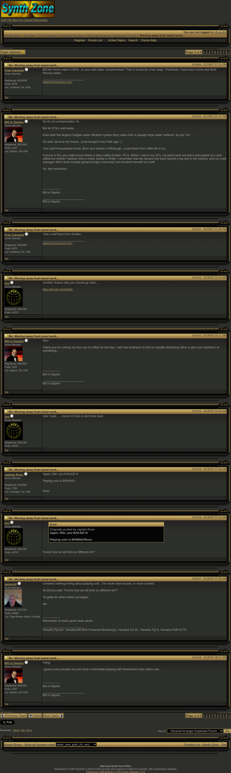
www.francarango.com (57, 82)
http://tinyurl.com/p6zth (58, 289)
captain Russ (14, 474)
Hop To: (162, 731)
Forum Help (149, 40)
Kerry (29, 730)
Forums (29, 35)
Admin (16, 730)
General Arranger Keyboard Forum (111, 35)
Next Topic (53, 715)
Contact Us (192, 744)
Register (79, 40)
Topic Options (13, 52)
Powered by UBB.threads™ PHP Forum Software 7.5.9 (115, 771)
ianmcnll (11, 584)
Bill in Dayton (14, 122)
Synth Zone (12, 35)
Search (133, 40)
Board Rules (13, 744)
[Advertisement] (148, 11)
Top (6, 97)
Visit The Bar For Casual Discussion (24, 20)
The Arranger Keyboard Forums (61, 35)
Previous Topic (13, 715)
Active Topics (116, 40)
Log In (221, 32)
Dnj (7, 283)
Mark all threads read (40, 744)
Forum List (95, 40)
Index (35, 715)
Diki (23, 730)
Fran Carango (14, 70)
